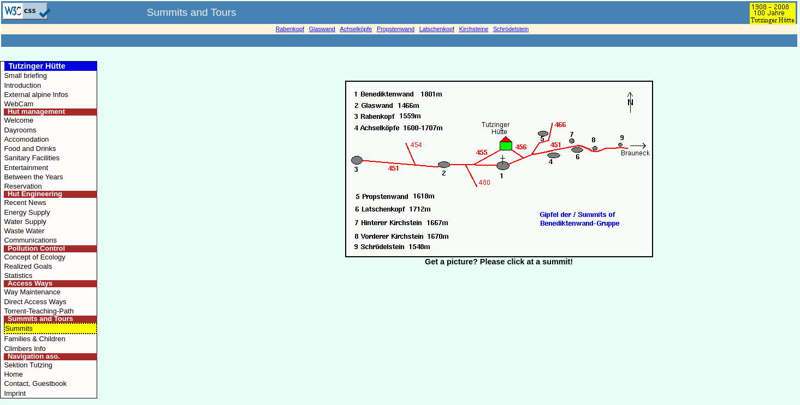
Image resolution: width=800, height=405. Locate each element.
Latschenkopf (436, 29)
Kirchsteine (473, 29)
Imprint (15, 393)
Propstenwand (395, 29)
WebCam (18, 104)
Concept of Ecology (34, 257)
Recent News (25, 202)
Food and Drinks (30, 148)
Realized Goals (28, 266)
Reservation (23, 186)
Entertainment (26, 168)
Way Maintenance (32, 292)
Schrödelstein (511, 29)
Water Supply (25, 221)
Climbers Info (24, 348)
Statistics (18, 275)
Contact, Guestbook (35, 383)
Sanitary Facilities (32, 158)
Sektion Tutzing (28, 365)
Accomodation (26, 139)
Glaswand (322, 29)
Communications (30, 240)
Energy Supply (27, 212)
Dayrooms (20, 130)
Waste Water (24, 231)
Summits (18, 328)
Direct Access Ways (35, 302)
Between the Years (33, 177)
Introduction (22, 85)
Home (13, 374)
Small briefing (25, 75)
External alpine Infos (36, 94)
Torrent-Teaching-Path (38, 311)
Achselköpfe (356, 29)
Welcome (18, 120)
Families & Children (34, 339)
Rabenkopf (290, 29)
